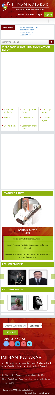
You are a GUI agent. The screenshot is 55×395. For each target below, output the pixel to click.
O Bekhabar (27, 117)
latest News (8, 27)
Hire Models (42, 375)
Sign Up (48, 14)
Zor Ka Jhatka (10, 125)
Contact (30, 14)
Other (3, 379)
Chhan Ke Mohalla (8, 111)
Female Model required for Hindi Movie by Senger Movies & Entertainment (29, 31)
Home (21, 14)
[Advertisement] (27, 80)
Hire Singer (5, 375)
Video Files (23, 379)
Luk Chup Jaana (46, 111)
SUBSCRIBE (10, 332)
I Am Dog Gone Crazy (29, 111)
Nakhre (7, 117)
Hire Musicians (30, 375)
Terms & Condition (45, 393)
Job (30, 379)
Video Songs (45, 379)
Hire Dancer (17, 375)
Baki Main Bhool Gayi (29, 127)
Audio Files (12, 379)
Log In (39, 14)
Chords (4, 383)
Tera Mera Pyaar (46, 119)
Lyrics (36, 379)
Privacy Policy (30, 393)
